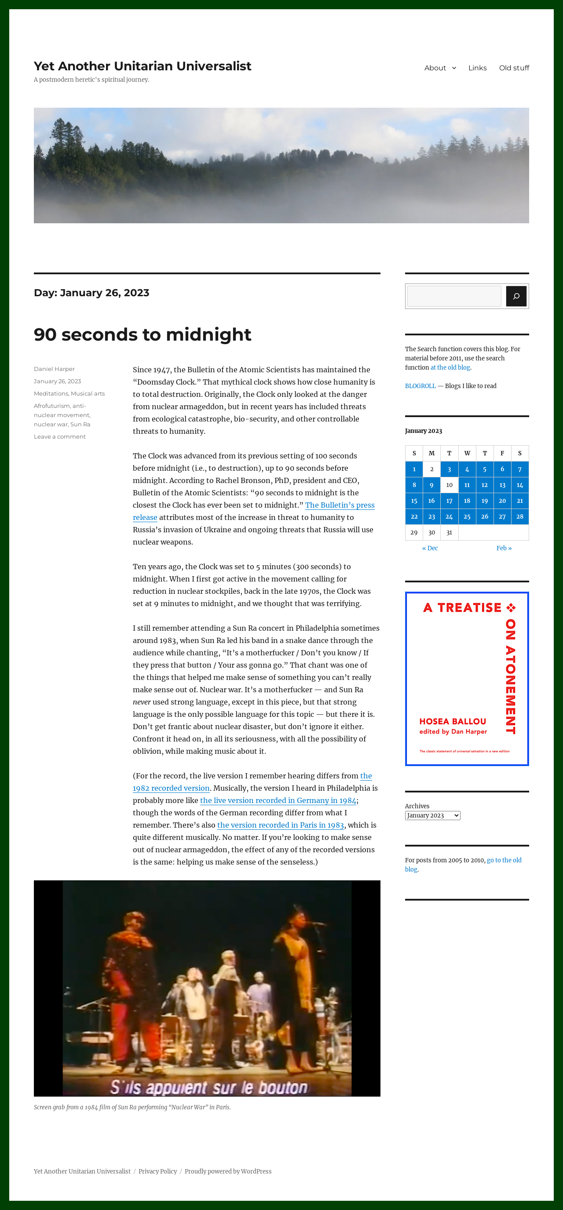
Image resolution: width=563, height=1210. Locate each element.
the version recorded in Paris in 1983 (280, 825)
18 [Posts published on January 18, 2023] (467, 501)
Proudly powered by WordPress (228, 1171)
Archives (417, 806)
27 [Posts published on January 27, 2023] (502, 516)
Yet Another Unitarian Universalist (143, 65)
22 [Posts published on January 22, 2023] (414, 516)
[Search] (516, 296)
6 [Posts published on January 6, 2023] (503, 469)
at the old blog (450, 367)
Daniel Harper (54, 368)
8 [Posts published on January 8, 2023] (414, 485)
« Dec (430, 548)
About (435, 68)
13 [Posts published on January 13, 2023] (502, 485)
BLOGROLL (420, 386)
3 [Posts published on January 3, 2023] (449, 469)
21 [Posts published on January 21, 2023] (520, 501)
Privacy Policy (158, 1171)
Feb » (504, 548)
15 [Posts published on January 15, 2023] (414, 501)
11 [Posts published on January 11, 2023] (467, 485)
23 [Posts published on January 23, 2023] (431, 516)
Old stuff (514, 68)
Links (477, 68)
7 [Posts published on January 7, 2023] (520, 469)
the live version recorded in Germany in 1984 (278, 800)
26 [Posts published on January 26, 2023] (485, 516)
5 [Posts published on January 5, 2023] (484, 469)
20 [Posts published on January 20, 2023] (502, 501)
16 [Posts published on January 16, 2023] (431, 501)
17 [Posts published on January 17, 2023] (449, 501)
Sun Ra (80, 424)
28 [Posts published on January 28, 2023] (519, 516)
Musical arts (88, 393)
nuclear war (51, 424)
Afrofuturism (52, 405)
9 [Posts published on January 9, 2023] (432, 485)
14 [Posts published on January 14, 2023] (520, 485)
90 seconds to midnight (143, 334)
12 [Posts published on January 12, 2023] (485, 485)
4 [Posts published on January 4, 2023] (467, 469)
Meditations (51, 393)
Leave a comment (60, 436)
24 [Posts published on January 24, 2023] (449, 516)
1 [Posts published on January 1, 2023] (414, 469)
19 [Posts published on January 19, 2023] (485, 501)
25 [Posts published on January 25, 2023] (467, 516)
